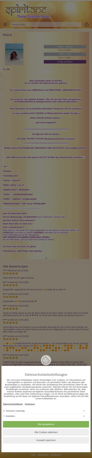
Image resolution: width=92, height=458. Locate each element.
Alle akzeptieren (46, 424)
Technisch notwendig (15, 411)
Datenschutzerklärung (13, 404)
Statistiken (10, 416)
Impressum (30, 404)
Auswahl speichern (46, 440)
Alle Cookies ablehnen (46, 432)
